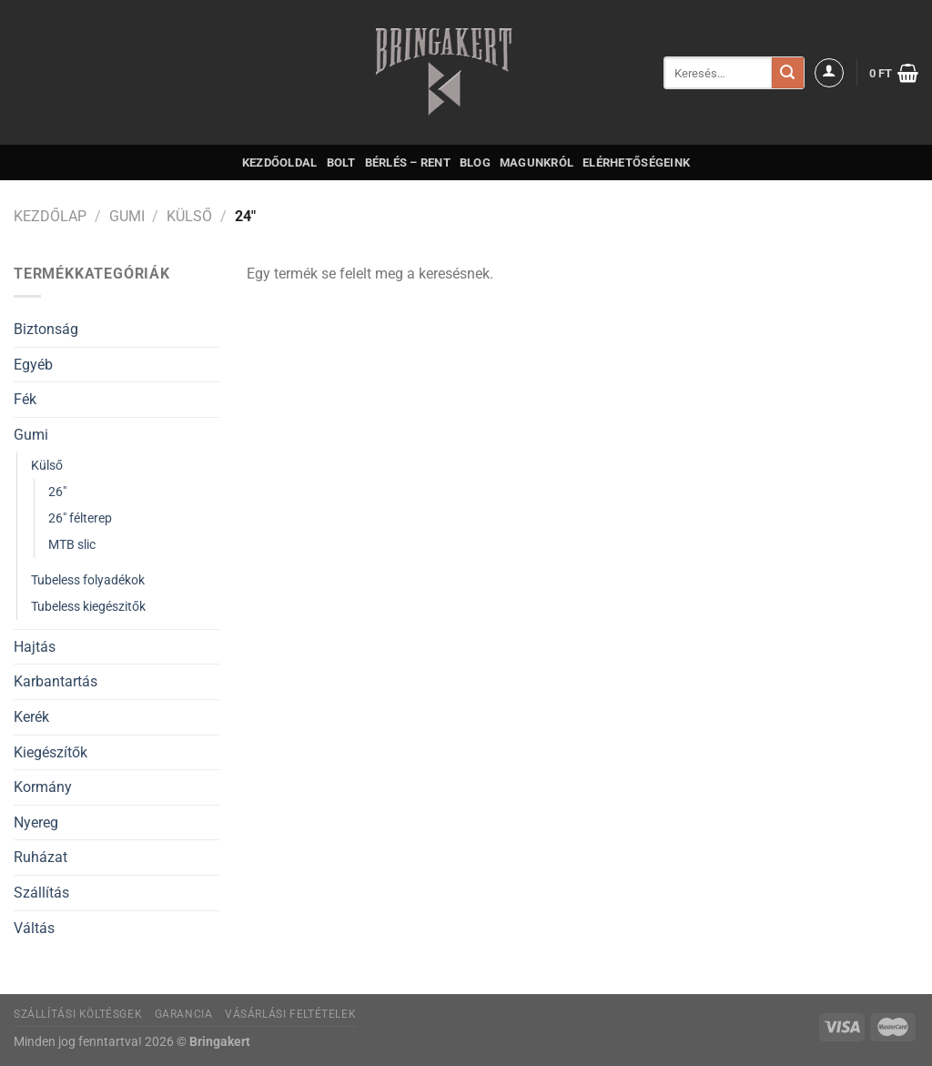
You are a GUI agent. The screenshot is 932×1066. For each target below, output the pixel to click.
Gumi (127, 216)
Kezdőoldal (280, 162)
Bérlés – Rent (408, 162)
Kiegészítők (50, 752)
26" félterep (80, 518)
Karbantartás (55, 681)
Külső (189, 216)
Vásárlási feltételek (290, 1014)
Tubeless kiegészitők (88, 606)
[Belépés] (829, 72)
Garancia (184, 1014)
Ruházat (40, 857)
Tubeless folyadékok (88, 580)
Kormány (43, 787)
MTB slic (72, 545)
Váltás (34, 928)
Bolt (341, 162)
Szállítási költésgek (78, 1014)
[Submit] (787, 72)
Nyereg (36, 822)
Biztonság (46, 329)
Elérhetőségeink (636, 162)
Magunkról (536, 162)
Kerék (31, 717)
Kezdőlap (50, 216)
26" (57, 492)
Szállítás (41, 892)
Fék (25, 399)
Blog (475, 162)
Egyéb (33, 364)
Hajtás (35, 646)
